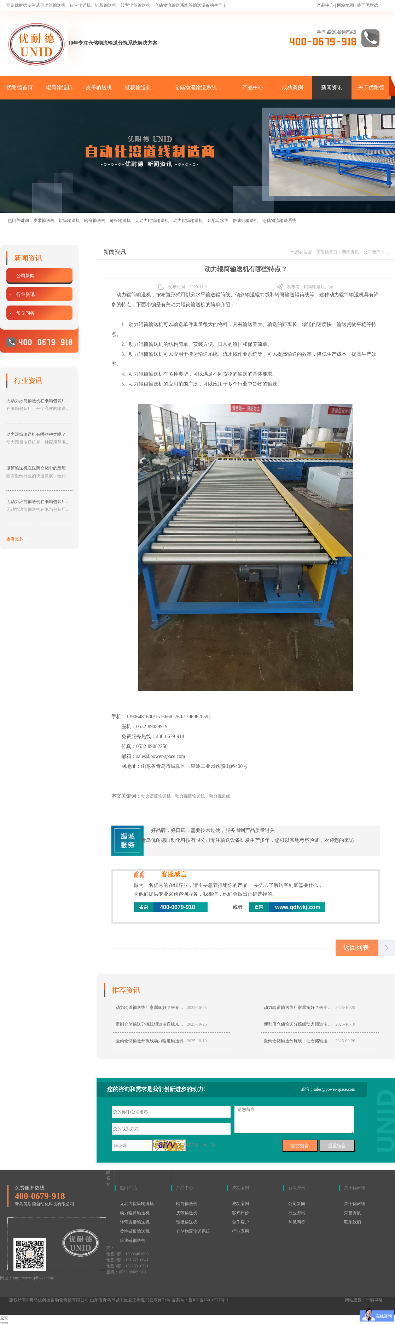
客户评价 (240, 1212)
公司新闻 (372, 252)
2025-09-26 (345, 1040)
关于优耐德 (367, 5)
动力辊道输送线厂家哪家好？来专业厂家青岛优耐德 (164, 1007)
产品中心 (325, 5)
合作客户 (240, 1222)
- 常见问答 (22, 313)
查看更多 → (17, 538)
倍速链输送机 (245, 220)
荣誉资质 (352, 1212)
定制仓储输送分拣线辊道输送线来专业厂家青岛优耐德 (166, 1024)
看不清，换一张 (201, 1145)
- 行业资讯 (22, 294)
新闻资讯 (331, 87)
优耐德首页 (19, 87)
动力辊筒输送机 (188, 220)
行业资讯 (296, 1212)
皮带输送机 (99, 87)
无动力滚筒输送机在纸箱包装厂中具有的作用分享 (53, 501)
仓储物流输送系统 (195, 87)
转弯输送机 (94, 220)
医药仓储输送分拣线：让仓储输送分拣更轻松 (306, 1040)
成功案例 (292, 87)
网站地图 (345, 5)
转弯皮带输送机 (135, 1222)
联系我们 (352, 1222)
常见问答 (296, 1222)
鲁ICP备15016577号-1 (208, 1299)
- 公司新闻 (22, 275)
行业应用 (240, 1231)
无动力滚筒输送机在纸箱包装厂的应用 (42, 400)
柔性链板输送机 (135, 1231)
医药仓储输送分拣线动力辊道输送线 (150, 1040)
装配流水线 (217, 220)
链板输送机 (138, 87)
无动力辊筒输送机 (152, 220)
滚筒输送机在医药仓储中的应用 (36, 468)
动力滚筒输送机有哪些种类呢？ (36, 434)
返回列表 (356, 947)
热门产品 (128, 1187)
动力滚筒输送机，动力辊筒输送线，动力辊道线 (185, 796)
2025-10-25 (197, 1007)
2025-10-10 (345, 1024)
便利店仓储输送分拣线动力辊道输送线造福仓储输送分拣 (317, 1024)
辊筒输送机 (59, 87)
